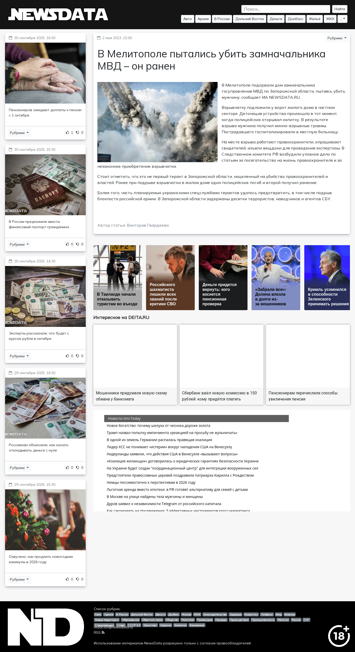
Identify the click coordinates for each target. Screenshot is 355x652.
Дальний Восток (249, 18)
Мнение (290, 614)
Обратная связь (152, 620)
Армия (203, 18)
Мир (278, 614)
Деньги (276, 18)
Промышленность (263, 620)
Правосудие (204, 620)
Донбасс (295, 18)
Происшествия (239, 620)
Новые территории (107, 620)
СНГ (306, 620)
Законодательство (214, 614)
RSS (99, 632)
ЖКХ (330, 18)
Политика (187, 620)
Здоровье (235, 614)
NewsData (153, 643)
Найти (339, 9)
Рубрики (18, 132)
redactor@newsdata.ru (113, 627)
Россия (296, 620)
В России (222, 18)
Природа (220, 620)
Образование (130, 620)
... (341, 18)
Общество (172, 620)
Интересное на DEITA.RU (121, 317)
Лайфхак (267, 614)
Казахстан (251, 614)
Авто (187, 18)
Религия (283, 620)
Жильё (315, 18)
